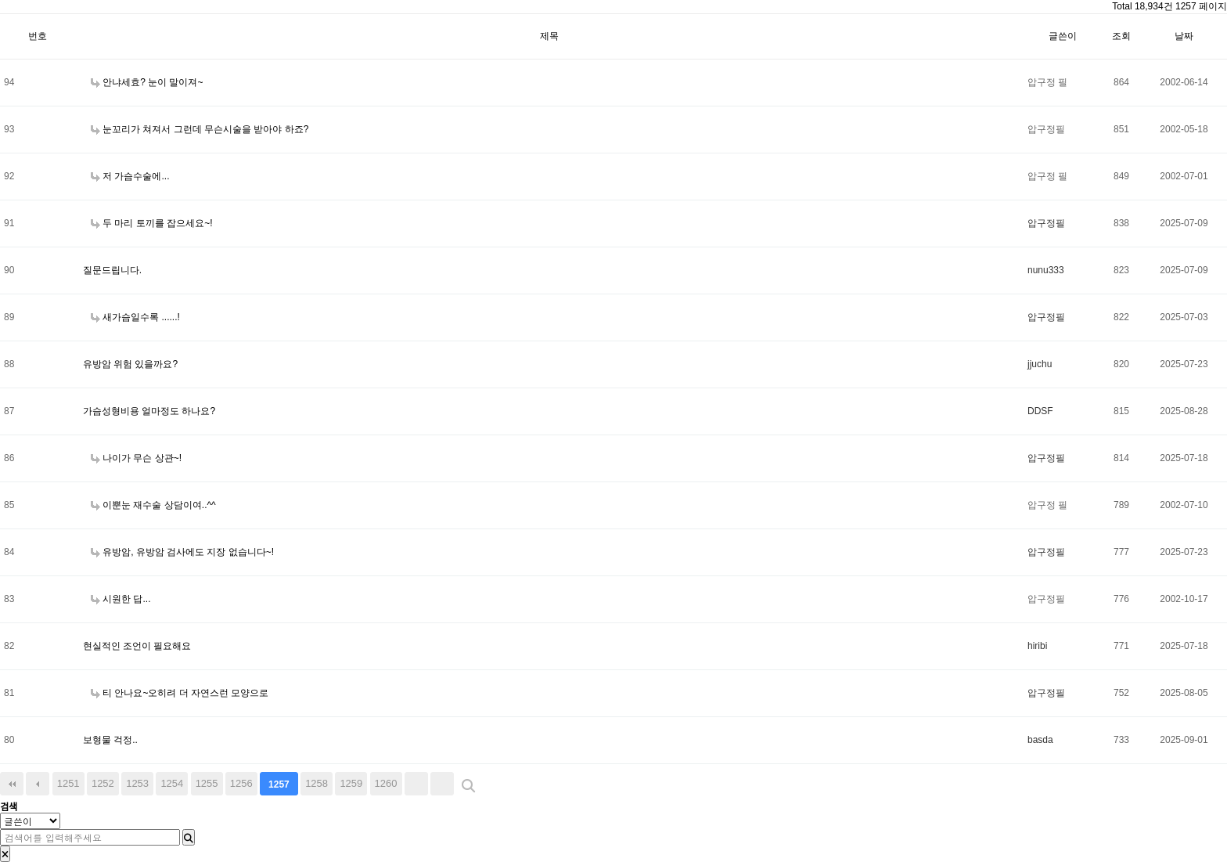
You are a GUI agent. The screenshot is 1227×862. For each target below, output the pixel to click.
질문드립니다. (112, 270)
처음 (11, 783)
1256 (241, 783)
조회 (1121, 36)
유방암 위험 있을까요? (130, 364)
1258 (316, 783)
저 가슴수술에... (130, 176)
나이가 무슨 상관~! (136, 458)
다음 (416, 783)
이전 (37, 783)
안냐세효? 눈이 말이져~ (147, 82)
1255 (207, 783)
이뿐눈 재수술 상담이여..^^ (153, 505)
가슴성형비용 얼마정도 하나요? (149, 411)
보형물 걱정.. (110, 739)
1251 (68, 783)
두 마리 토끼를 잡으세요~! (152, 223)
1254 (171, 783)
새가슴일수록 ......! (135, 317)
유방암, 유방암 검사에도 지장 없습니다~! (182, 551)
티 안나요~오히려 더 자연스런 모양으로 (180, 692)
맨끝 (442, 783)
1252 (103, 783)
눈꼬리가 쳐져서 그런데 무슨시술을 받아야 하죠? (200, 129)
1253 (137, 783)
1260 (386, 783)
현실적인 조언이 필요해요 (137, 645)
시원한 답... (121, 598)
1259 (351, 783)
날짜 (1184, 36)
